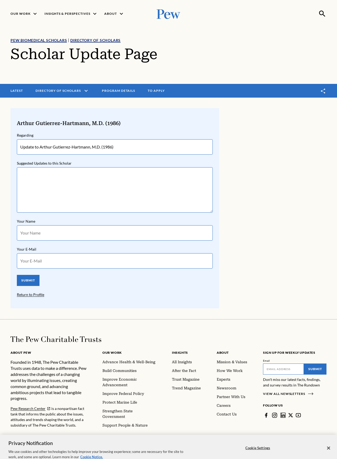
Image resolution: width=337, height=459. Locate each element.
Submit (315, 369)
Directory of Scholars (95, 40)
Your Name (26, 221)
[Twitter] (290, 415)
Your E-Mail (26, 249)
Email (266, 360)
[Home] (56, 339)
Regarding (25, 135)
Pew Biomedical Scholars (39, 40)
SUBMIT (28, 280)
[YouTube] (298, 415)
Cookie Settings (257, 453)
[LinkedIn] (283, 415)
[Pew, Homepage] (168, 13)
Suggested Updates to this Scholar (44, 163)
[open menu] (86, 91)
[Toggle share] (323, 90)
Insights (180, 353)
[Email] (283, 369)
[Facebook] (266, 415)
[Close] (328, 453)
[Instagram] (274, 415)
